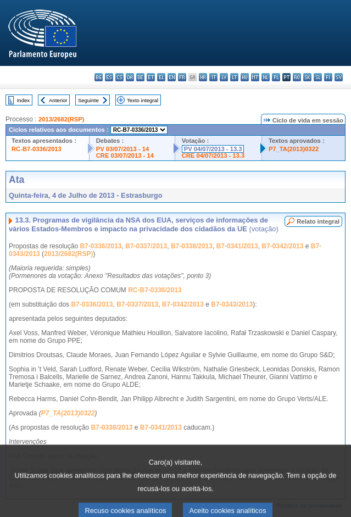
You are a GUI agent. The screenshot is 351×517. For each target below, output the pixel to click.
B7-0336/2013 (100, 246)
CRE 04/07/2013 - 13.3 (213, 155)
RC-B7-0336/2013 (37, 149)
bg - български (98, 77)
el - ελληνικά (161, 77)
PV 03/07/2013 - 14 (122, 149)
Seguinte (88, 100)
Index (23, 100)
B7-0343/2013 (232, 304)
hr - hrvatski (203, 77)
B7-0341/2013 (237, 246)
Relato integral (318, 221)
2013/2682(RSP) (61, 119)
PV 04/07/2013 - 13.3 (213, 149)
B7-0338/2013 (192, 246)
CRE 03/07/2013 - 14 (125, 155)
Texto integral (142, 100)
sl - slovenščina (318, 77)
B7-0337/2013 (146, 246)
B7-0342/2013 (282, 246)
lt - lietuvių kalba (234, 77)
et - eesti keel (151, 77)
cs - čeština (119, 77)
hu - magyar (245, 77)
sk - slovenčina (307, 77)
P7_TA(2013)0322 (294, 149)
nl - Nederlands (265, 77)
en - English (172, 77)
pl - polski (276, 77)
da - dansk (130, 77)
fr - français (182, 77)
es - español (109, 77)
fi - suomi (328, 77)
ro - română (297, 77)
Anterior (58, 100)
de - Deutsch (140, 77)
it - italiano (213, 77)
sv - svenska (339, 77)
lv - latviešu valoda (224, 77)
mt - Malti (255, 77)
